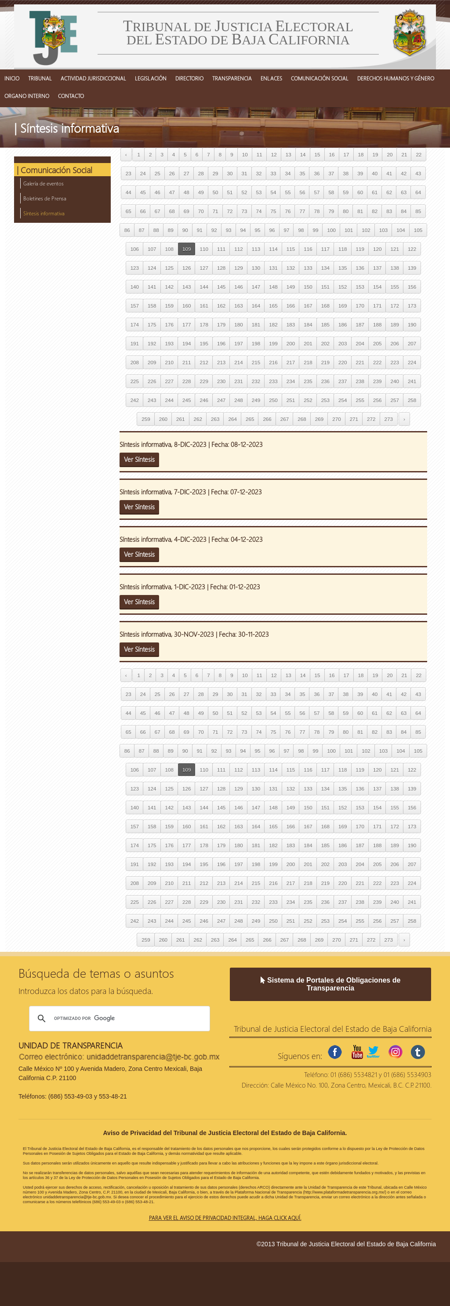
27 (186, 173)
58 (331, 192)
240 (394, 381)
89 (171, 230)
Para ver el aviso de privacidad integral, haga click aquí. (225, 1217)
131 (273, 268)
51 (230, 192)
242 (135, 400)
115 (291, 249)
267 (284, 419)
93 (229, 230)
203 (342, 343)
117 (325, 249)
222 (377, 362)
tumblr (418, 1052)
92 (214, 230)
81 (360, 211)
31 (244, 173)
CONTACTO (71, 95)
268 (302, 419)
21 (404, 154)
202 (325, 343)
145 (221, 287)
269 (319, 419)
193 (169, 343)
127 (204, 268)
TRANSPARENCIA (232, 78)
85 (418, 211)
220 (342, 362)
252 (308, 400)
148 (273, 287)
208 (135, 362)
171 (377, 305)
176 (169, 324)
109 (186, 249)
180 (238, 324)
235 (308, 381)
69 (186, 211)
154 (377, 287)
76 (287, 211)
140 (135, 287)
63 (403, 192)
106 (135, 249)
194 (186, 343)
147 (256, 287)
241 (412, 381)
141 (152, 287)
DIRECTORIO (189, 78)
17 (346, 154)
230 (221, 381)
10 (245, 154)
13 (288, 154)
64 (418, 192)
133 (308, 268)
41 (389, 173)
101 (349, 230)
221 (360, 362)
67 (157, 211)
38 (345, 173)
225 (135, 381)
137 (377, 268)
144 (204, 287)
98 (301, 230)
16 (332, 154)
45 (143, 192)
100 (331, 230)
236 (325, 381)
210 (169, 362)
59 (345, 192)
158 (152, 305)
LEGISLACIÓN (151, 78)
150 (308, 287)
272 (371, 419)
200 (291, 343)
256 (377, 400)
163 (238, 305)
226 (152, 381)
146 (238, 287)
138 (394, 268)
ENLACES (271, 78)
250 (273, 400)
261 (180, 419)
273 (389, 419)
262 (198, 419)
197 (238, 343)
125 (169, 268)
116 (308, 249)
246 (204, 400)
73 (244, 211)
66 (143, 211)
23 (128, 173)
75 (273, 211)
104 (400, 230)
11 (259, 154)
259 (146, 419)
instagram (395, 1052)
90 (185, 230)
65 (128, 211)
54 (273, 192)
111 (221, 249)
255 (360, 400)
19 (375, 154)
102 (366, 230)
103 (383, 230)
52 (244, 192)
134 (325, 268)
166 (291, 305)
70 (201, 211)
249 (256, 400)
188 (377, 324)
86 (127, 230)
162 (221, 305)
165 (273, 305)
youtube (357, 1052)
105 (418, 230)
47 (172, 192)
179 (221, 324)
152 (342, 287)
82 (374, 211)
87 (142, 230)
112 (238, 249)
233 (273, 381)
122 (412, 249)
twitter (373, 1052)
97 (287, 230)
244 (169, 400)
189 (394, 324)
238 (360, 381)
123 (135, 268)
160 (186, 305)
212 (204, 362)
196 (221, 343)
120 (377, 249)
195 (204, 343)
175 (152, 324)
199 (273, 343)
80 (345, 211)
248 (238, 400)
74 (259, 211)
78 (316, 211)
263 (215, 419)
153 (360, 287)
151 (325, 287)
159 (169, 305)
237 (342, 381)
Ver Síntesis (139, 459)
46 (157, 192)
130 (256, 268)
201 (308, 343)
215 (256, 362)
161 (204, 305)
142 (169, 287)
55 (287, 192)
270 (336, 419)
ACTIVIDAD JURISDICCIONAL (93, 78)
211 (186, 362)
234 (291, 381)
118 (342, 249)
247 (221, 400)
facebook (335, 1052)
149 (291, 287)
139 (412, 268)
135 (342, 268)
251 (291, 400)
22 (418, 154)
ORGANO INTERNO (26, 95)
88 (156, 230)
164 (256, 305)
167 (308, 305)
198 (256, 343)
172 (394, 305)
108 (169, 249)
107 (152, 249)
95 (258, 230)
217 (291, 362)
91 (200, 230)
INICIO (11, 78)
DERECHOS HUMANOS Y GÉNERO (395, 78)
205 (377, 343)
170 (360, 305)
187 (360, 324)
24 (143, 173)
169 (342, 305)
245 (186, 400)
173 (412, 305)
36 (316, 173)
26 (172, 173)
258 (412, 400)
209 (152, 362)
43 (418, 173)
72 (230, 211)
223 (394, 362)
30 (230, 173)
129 (238, 268)
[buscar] (118, 1018)
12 (274, 154)
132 (291, 268)
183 (291, 324)
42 (403, 173)
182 (273, 324)
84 (403, 211)
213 (221, 362)
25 (157, 173)
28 (201, 173)
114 (273, 249)
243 (152, 400)
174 (135, 324)
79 (331, 211)
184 (308, 324)
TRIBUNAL (40, 78)
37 (331, 173)
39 (360, 173)
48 (186, 192)
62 (389, 192)
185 (325, 324)
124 (152, 268)
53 (259, 192)
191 (135, 343)
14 (303, 154)
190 (412, 324)
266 (267, 419)
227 (169, 381)
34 (287, 173)
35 (302, 173)
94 (243, 230)
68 (172, 211)
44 (128, 192)
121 (394, 249)
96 (272, 230)
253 (325, 400)
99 (315, 230)
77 (302, 211)
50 (215, 192)
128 (221, 268)
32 (259, 173)
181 (256, 324)
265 (250, 419)
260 (163, 419)
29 (215, 173)
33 (273, 173)
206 (394, 343)
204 (360, 343)
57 (316, 192)
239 (377, 381)
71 (215, 211)
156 (412, 287)
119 (360, 249)
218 (308, 362)
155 (394, 287)
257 (394, 400)
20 (389, 154)
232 (256, 381)
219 (325, 362)
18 (361, 154)
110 (204, 249)
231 (238, 381)
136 (360, 268)
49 (201, 192)
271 (354, 419)
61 (374, 192)
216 (273, 362)
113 (256, 249)
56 (302, 192)
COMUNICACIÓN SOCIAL (319, 78)
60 (360, 192)
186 (342, 324)
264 (232, 419)
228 (186, 381)
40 (374, 173)
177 (186, 324)
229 (204, 381)
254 (342, 400)
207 (412, 343)
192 (152, 343)
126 (186, 268)
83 (389, 211)
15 (317, 154)
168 (325, 305)
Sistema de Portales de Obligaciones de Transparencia (331, 984)
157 (135, 305)
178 (204, 324)
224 (412, 362)
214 (238, 362)
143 (186, 287)
